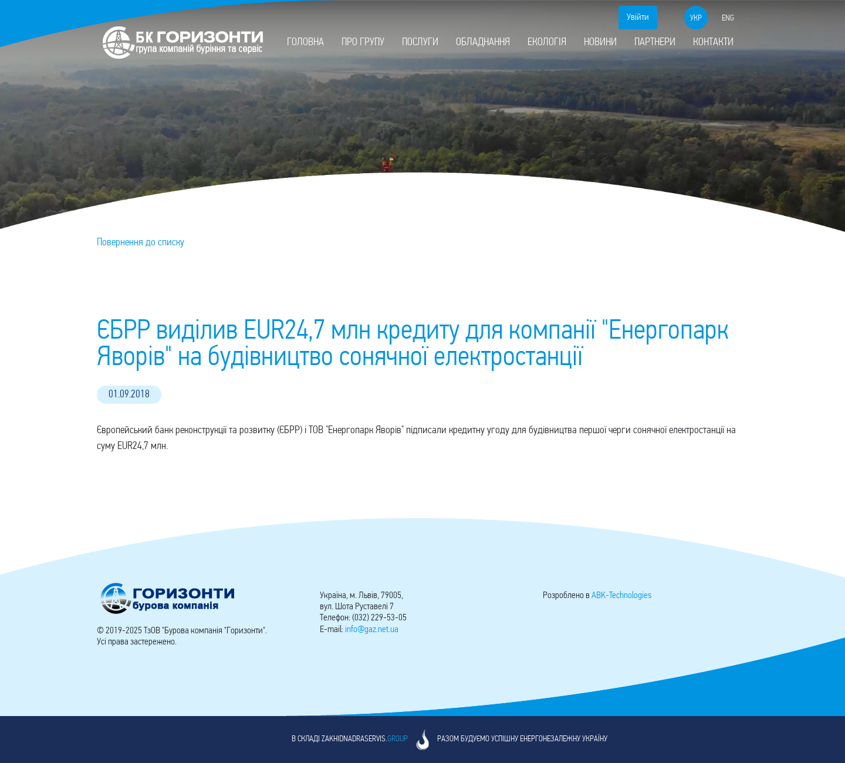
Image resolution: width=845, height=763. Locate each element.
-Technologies (621, 595)
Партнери (654, 42)
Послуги (420, 42)
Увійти (638, 17)
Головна (305, 42)
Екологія (547, 42)
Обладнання (483, 42)
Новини (600, 42)
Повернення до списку (140, 242)
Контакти (713, 42)
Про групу (363, 42)
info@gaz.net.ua (371, 629)
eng (728, 18)
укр (696, 18)
